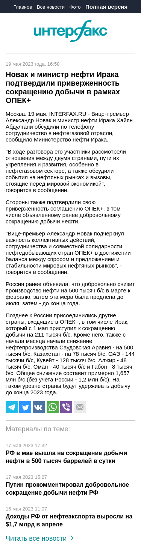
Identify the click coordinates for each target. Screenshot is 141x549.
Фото (75, 7)
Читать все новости (40, 538)
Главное (23, 7)
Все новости (51, 7)
